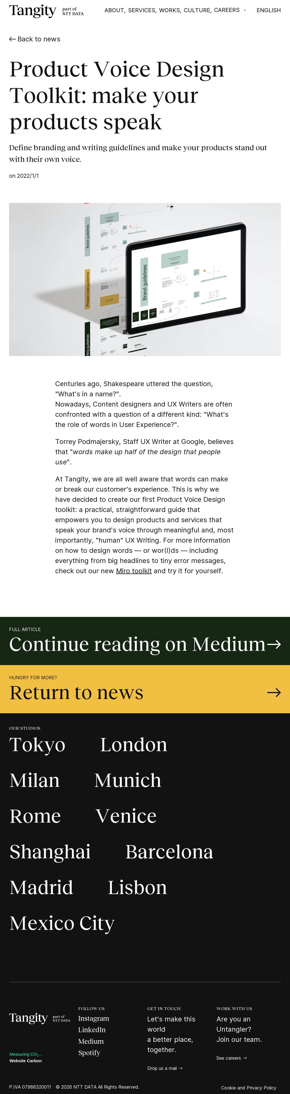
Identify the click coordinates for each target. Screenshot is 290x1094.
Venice (126, 816)
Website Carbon (26, 1060)
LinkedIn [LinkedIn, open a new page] (92, 1030)
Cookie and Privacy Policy (248, 1088)
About (114, 10)
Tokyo (37, 745)
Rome (35, 816)
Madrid (41, 887)
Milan (34, 780)
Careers (227, 10)
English (269, 10)
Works (169, 10)
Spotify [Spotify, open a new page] (89, 1053)
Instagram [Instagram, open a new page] (93, 1018)
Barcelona (169, 852)
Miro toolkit (134, 571)
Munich (127, 780)
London (133, 745)
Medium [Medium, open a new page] (91, 1041)
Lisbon (137, 887)
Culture (197, 10)
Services (141, 10)
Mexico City (62, 923)
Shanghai (50, 852)
